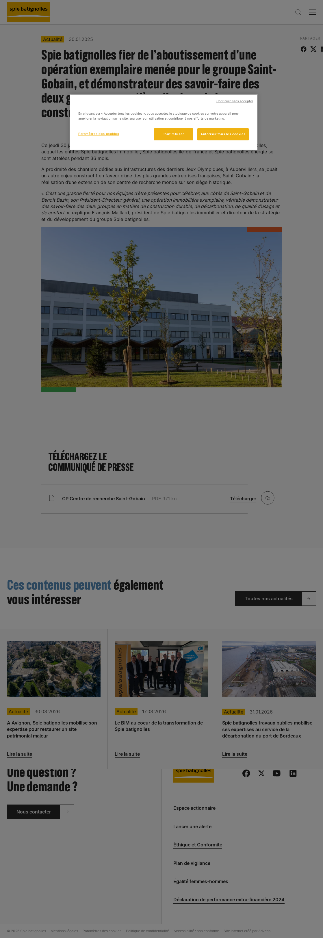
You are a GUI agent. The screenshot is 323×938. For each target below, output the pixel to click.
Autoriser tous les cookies (223, 134)
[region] (163, 122)
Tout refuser (173, 134)
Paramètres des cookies (98, 134)
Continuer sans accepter (234, 101)
